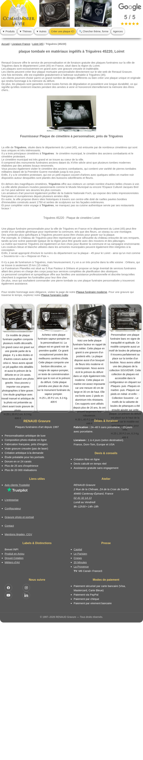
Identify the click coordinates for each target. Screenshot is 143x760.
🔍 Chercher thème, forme (94, 31)
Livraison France (21, 44)
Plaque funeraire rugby (54, 295)
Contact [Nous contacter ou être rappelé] (9, 525)
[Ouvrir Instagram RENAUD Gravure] (26, 587)
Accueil (5, 44)
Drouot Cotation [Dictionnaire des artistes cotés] (14, 557)
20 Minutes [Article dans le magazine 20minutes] (80, 562)
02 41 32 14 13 (83, 497)
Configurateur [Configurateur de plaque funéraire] (13, 508)
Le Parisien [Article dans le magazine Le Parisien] (80, 553)
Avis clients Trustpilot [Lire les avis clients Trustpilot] (17, 484)
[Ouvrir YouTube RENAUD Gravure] (8, 595)
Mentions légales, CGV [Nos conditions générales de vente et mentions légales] (18, 534)
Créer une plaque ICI (62, 31)
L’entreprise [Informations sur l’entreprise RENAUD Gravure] (12, 499)
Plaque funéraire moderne (91, 291)
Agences (118, 31)
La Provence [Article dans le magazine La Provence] (81, 566)
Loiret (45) (38, 44)
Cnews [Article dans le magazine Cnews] (78, 557)
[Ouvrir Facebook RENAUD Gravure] (8, 587)
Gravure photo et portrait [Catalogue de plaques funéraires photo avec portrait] (19, 517)
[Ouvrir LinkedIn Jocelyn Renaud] (26, 595)
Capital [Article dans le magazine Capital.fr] (78, 549)
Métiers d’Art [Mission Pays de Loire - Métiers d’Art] (12, 562)
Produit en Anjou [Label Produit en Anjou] (14, 553)
